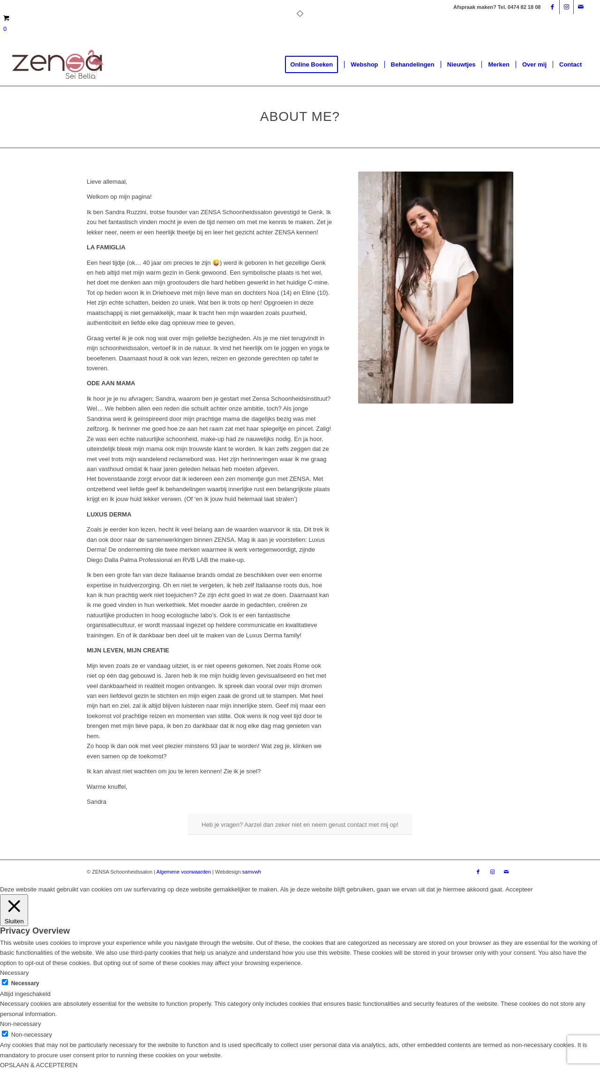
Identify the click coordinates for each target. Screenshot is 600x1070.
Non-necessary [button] (20, 1023)
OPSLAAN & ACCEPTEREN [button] (38, 1065)
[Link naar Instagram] (566, 7)
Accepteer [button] (519, 889)
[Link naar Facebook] (552, 7)
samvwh (251, 872)
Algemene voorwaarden (184, 872)
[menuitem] (314, 65)
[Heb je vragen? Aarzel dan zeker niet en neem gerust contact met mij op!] (300, 824)
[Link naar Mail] (581, 7)
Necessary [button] (14, 972)
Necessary (25, 983)
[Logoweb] (58, 65)
